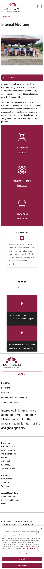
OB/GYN (4, 457)
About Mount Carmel (10, 403)
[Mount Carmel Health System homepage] (12, 12)
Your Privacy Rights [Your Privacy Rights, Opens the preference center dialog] (22, 554)
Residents (5, 388)
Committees (6, 479)
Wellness (5, 486)
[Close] (41, 529)
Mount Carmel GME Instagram (14, 398)
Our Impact (27, 525)
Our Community (11, 525)
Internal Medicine (8, 454)
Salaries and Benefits (10, 500)
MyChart (22, 374)
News (3, 504)
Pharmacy (5, 465)
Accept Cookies (22, 566)
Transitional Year (8, 468)
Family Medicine (8, 446)
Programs (5, 383)
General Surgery (8, 450)
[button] (42, 5)
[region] (22, 259)
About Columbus (8, 496)
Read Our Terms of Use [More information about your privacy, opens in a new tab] (31, 549)
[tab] (19, 282)
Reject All (22, 560)
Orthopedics (6, 461)
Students (5, 393)
